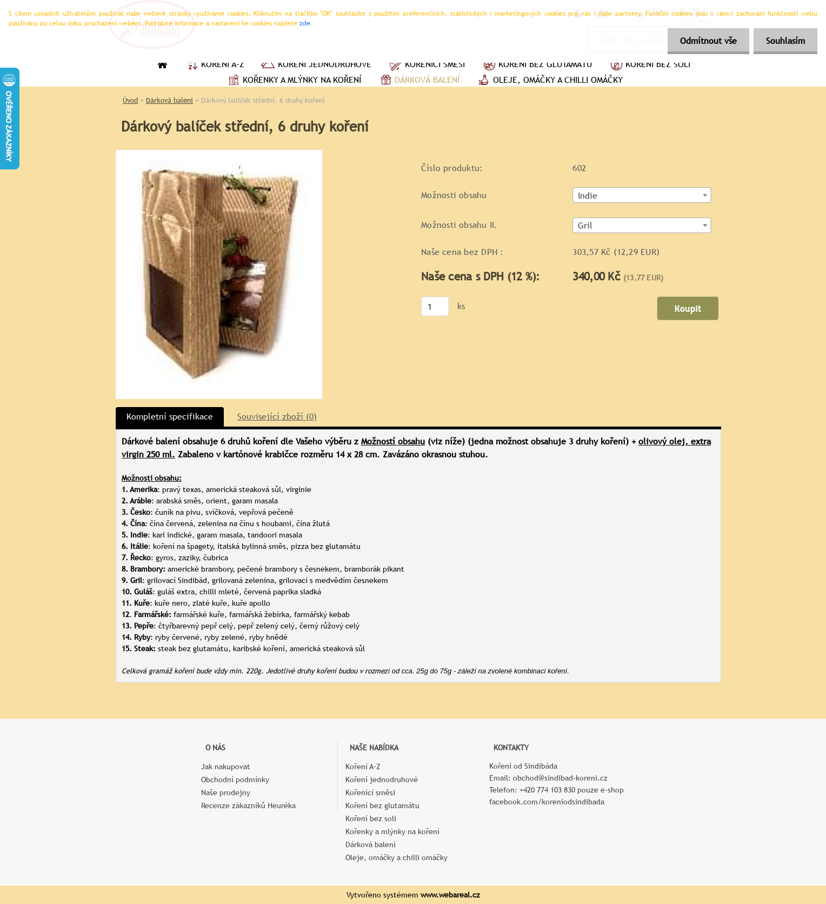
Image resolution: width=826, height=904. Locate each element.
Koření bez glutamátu (536, 65)
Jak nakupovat (225, 766)
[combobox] (641, 195)
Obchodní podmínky (235, 779)
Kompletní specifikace (169, 416)
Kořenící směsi (426, 65)
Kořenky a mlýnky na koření (293, 81)
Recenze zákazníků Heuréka (248, 805)
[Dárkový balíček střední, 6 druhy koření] (219, 154)
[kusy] (435, 306)
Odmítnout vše (705, 41)
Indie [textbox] (588, 195)
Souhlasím (784, 41)
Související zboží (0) (277, 416)
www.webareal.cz (450, 894)
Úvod (130, 100)
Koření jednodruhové (316, 65)
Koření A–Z (214, 65)
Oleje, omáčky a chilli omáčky (549, 81)
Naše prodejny (225, 792)
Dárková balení (418, 81)
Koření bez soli (649, 65)
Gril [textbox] (585, 225)
